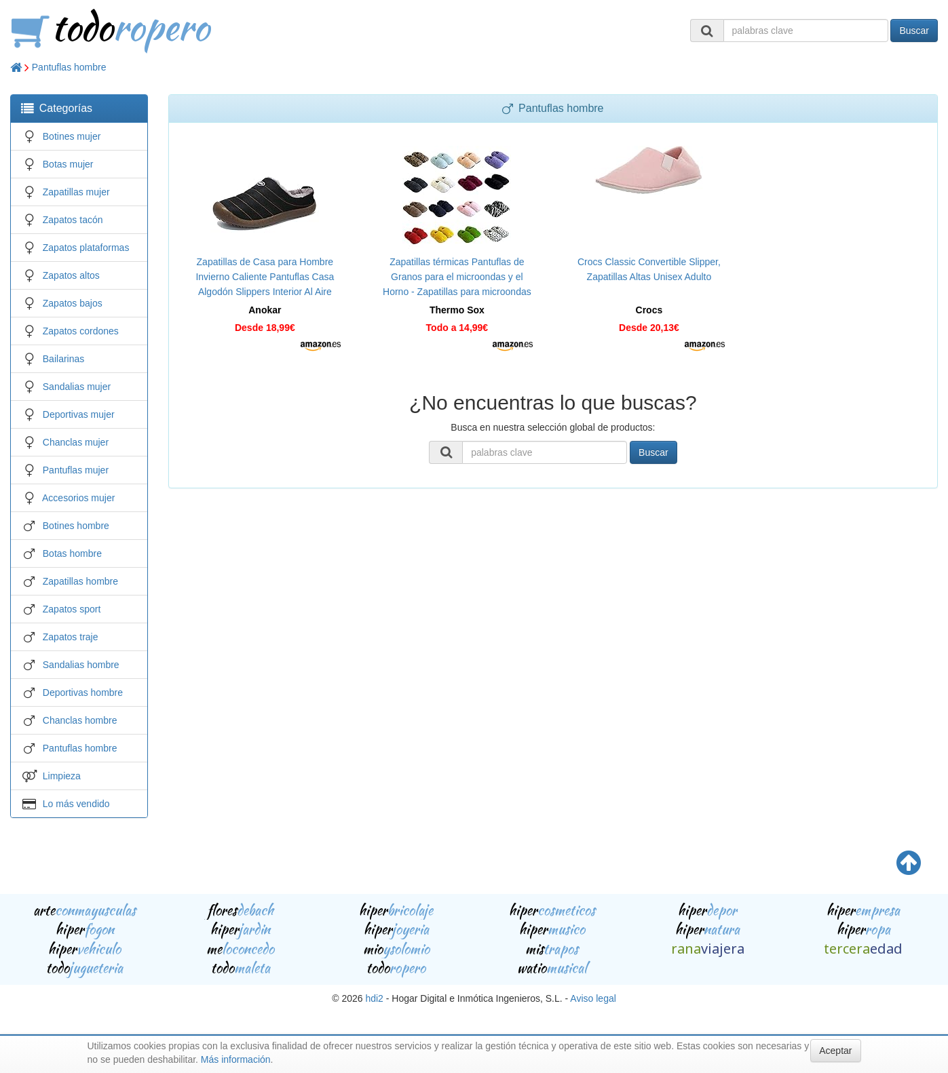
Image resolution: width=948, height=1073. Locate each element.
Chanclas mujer (76, 442)
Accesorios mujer (78, 497)
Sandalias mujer (77, 386)
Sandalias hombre (81, 664)
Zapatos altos (71, 275)
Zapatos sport (72, 609)
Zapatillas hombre (80, 581)
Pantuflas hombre (69, 67)
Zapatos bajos (72, 303)
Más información (236, 1059)
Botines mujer (72, 136)
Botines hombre (76, 525)
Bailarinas (63, 358)
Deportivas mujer (79, 414)
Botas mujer (68, 164)
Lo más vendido (76, 803)
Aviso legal (592, 998)
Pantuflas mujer (76, 470)
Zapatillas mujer (76, 192)
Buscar (914, 30)
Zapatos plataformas (86, 247)
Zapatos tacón (73, 219)
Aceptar (835, 1050)
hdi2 (374, 998)
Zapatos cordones (81, 331)
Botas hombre (72, 553)
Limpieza (62, 775)
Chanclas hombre (80, 720)
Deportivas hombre (83, 692)
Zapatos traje (70, 636)
